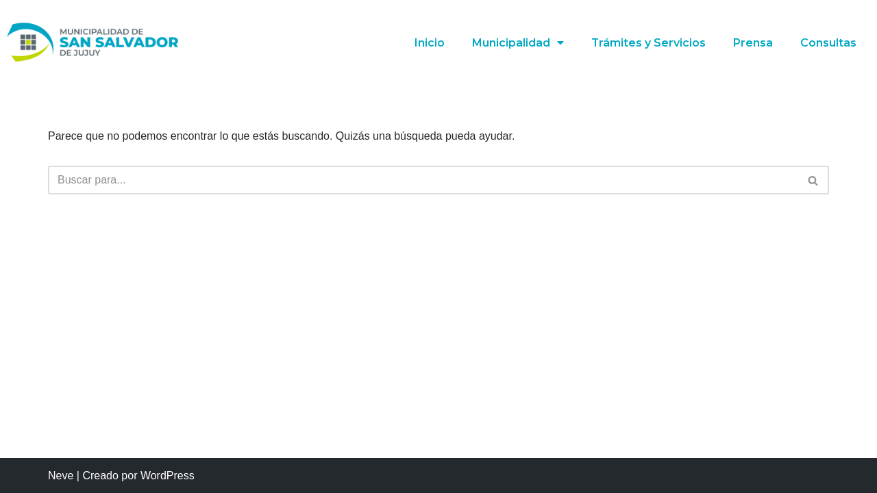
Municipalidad (517, 43)
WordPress (167, 475)
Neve (60, 475)
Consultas (828, 42)
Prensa (753, 42)
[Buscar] (423, 180)
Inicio (429, 42)
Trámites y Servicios (648, 42)
